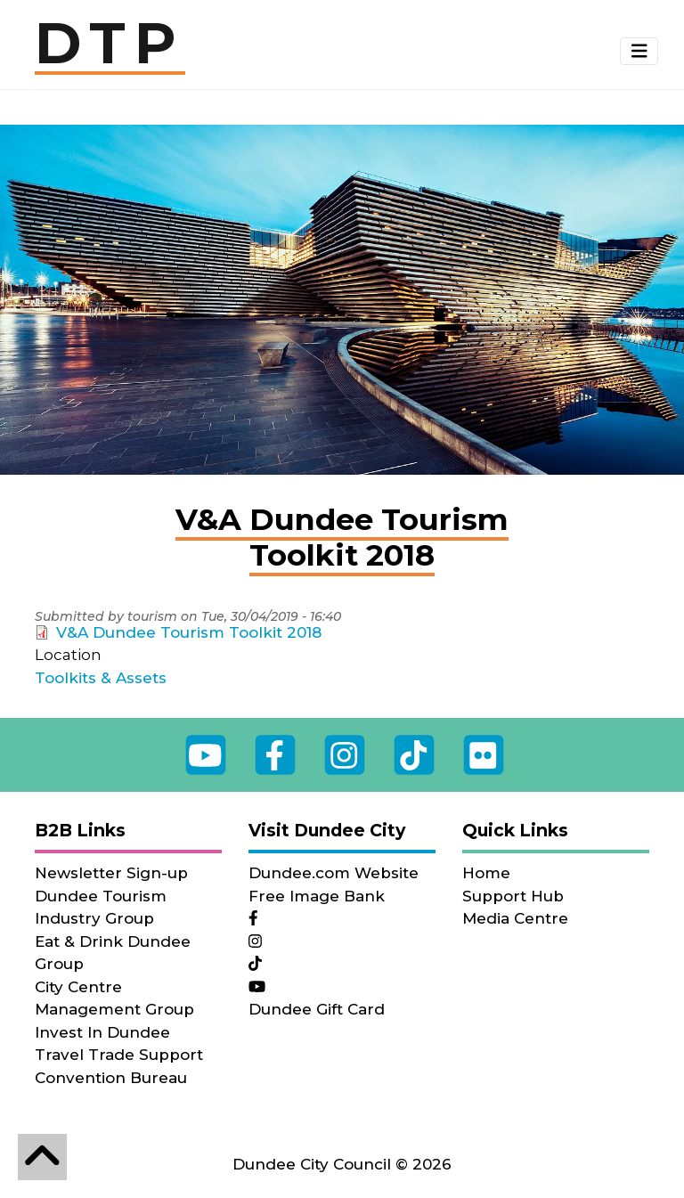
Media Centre (515, 918)
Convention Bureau (111, 1078)
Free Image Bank (316, 896)
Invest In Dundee (102, 1032)
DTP (110, 44)
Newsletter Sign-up (111, 873)
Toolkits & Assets (101, 678)
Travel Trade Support (119, 1055)
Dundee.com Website (333, 873)
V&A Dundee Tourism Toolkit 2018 (189, 632)
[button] (639, 51)
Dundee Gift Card (316, 1009)
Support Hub (513, 896)
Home (486, 873)
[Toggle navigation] (639, 51)
